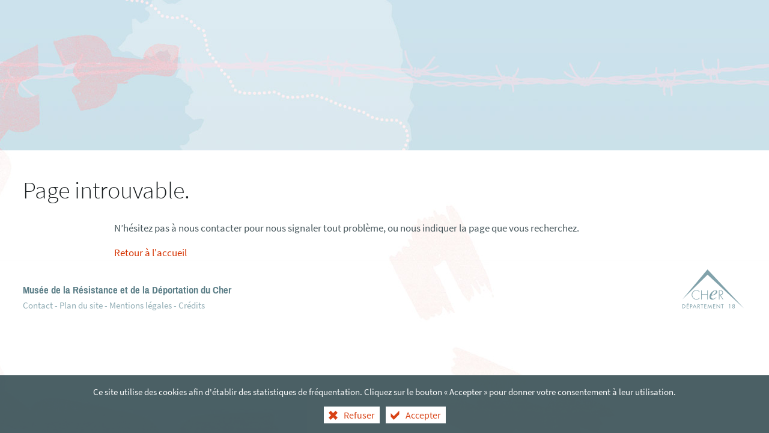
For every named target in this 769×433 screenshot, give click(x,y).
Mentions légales (140, 305)
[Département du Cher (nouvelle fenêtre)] (713, 291)
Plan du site (81, 305)
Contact (38, 305)
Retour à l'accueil (150, 252)
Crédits (191, 305)
